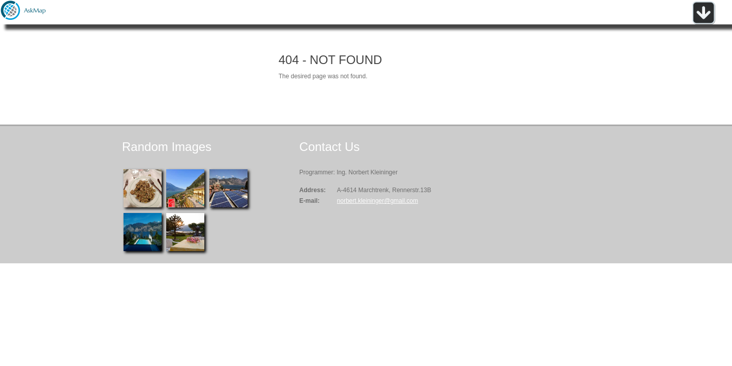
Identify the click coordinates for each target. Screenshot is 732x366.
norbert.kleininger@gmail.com (377, 200)
